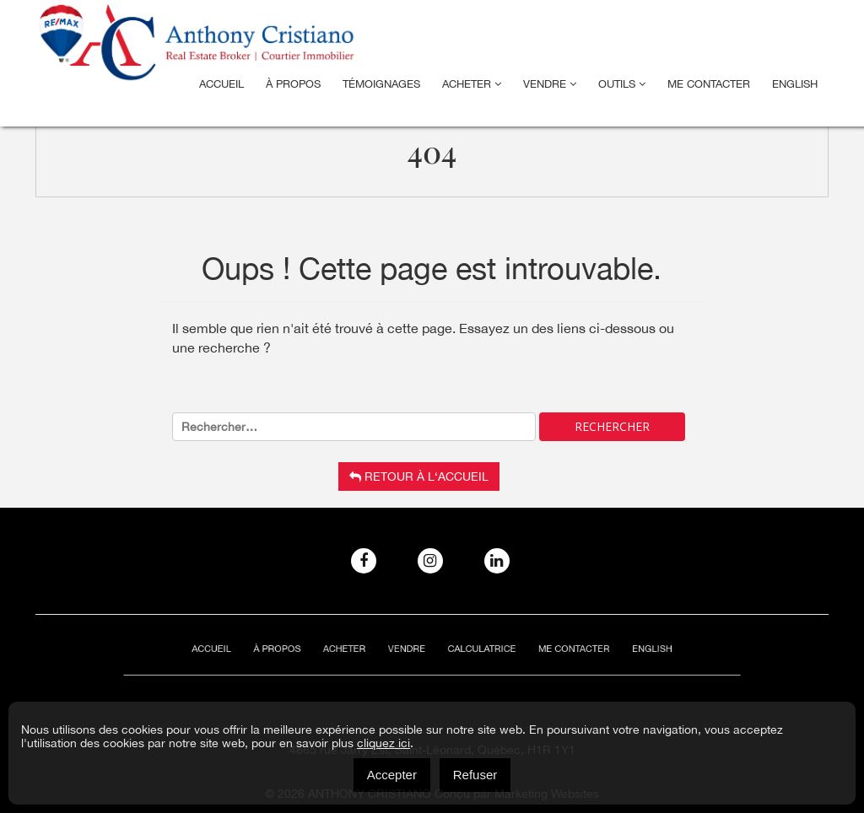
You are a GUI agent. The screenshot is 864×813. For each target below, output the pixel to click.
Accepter (392, 774)
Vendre (549, 84)
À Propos (293, 84)
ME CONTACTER (708, 84)
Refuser (475, 774)
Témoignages (381, 84)
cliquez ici (383, 743)
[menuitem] (795, 84)
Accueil (221, 84)
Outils (621, 84)
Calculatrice (475, 649)
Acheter (471, 84)
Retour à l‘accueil (419, 476)
